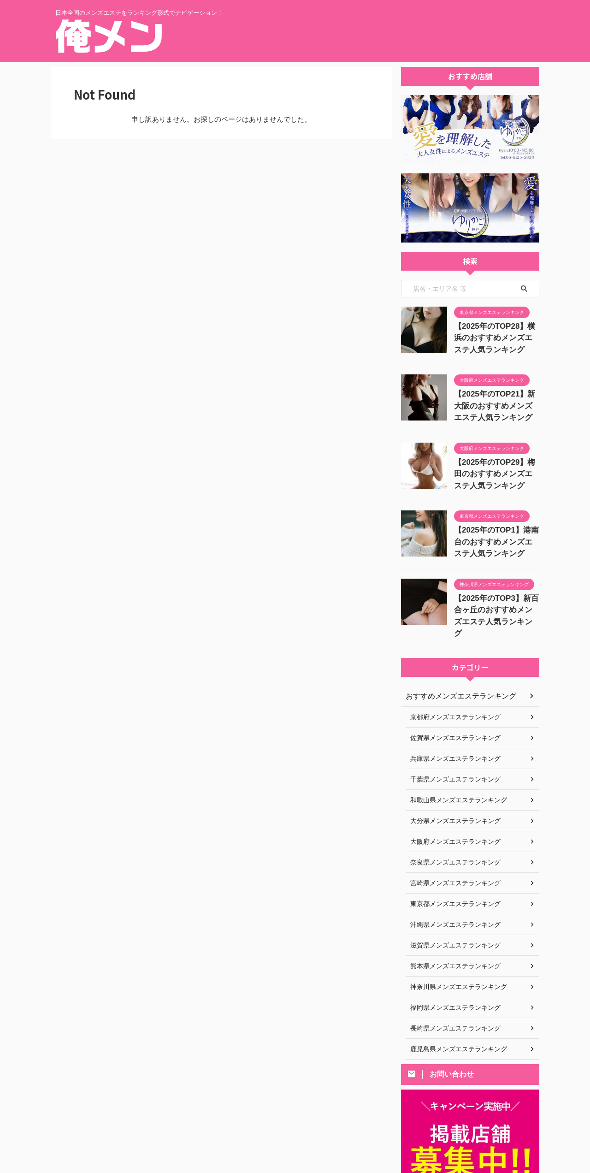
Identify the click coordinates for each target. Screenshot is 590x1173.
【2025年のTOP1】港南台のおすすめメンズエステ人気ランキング (496, 531)
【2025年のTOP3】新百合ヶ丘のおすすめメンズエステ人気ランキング (496, 596)
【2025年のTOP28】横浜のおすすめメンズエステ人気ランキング (496, 336)
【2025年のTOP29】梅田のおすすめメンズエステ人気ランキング (496, 466)
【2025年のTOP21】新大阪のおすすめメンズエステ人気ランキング (496, 401)
